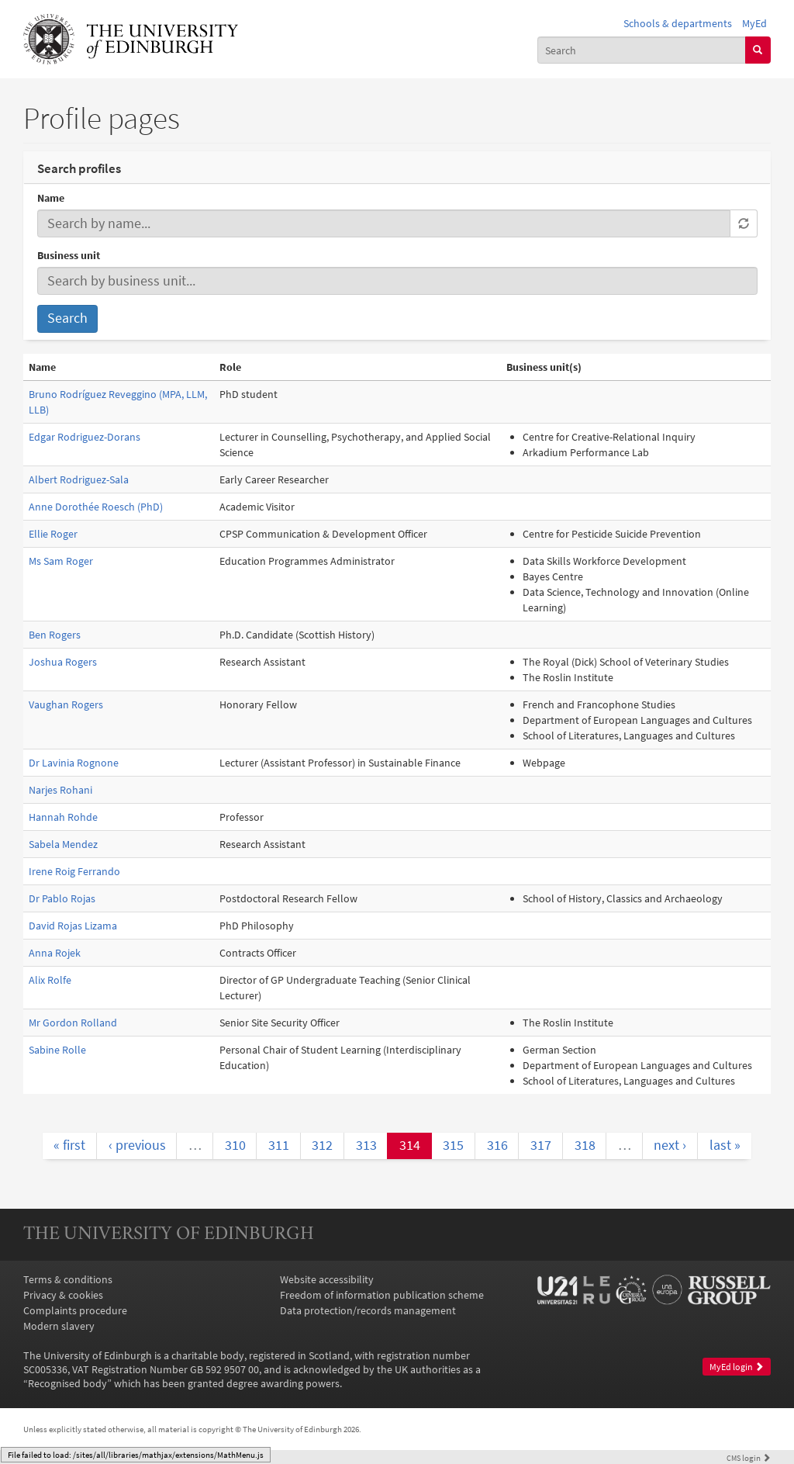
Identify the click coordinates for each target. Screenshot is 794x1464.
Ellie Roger (53, 534)
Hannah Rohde (63, 817)
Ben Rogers (55, 635)
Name (50, 198)
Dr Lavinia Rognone (74, 763)
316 (497, 1145)
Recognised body (67, 1383)
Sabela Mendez (63, 844)
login (749, 1457)
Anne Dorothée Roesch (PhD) (96, 507)
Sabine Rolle (57, 1050)
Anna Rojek (55, 953)
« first (69, 1145)
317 (540, 1145)
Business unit (68, 255)
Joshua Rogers (63, 662)
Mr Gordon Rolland (73, 1023)
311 (278, 1145)
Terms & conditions (67, 1279)
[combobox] (641, 49)
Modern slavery (59, 1326)
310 (235, 1145)
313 (366, 1145)
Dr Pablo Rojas (62, 898)
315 (453, 1145)
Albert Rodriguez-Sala (79, 479)
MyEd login (736, 1366)
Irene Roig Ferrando (74, 871)
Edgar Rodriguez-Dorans (84, 437)
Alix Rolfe (50, 980)
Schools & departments (677, 23)
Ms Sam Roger (61, 561)
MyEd (754, 23)
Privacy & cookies (63, 1295)
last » (724, 1145)
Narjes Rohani (60, 790)
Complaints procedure (75, 1310)
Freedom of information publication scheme (382, 1295)
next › (670, 1145)
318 (585, 1145)
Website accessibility (327, 1279)
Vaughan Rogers (66, 704)
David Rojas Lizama (73, 926)
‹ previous (137, 1145)
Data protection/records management (368, 1310)
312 (322, 1145)
